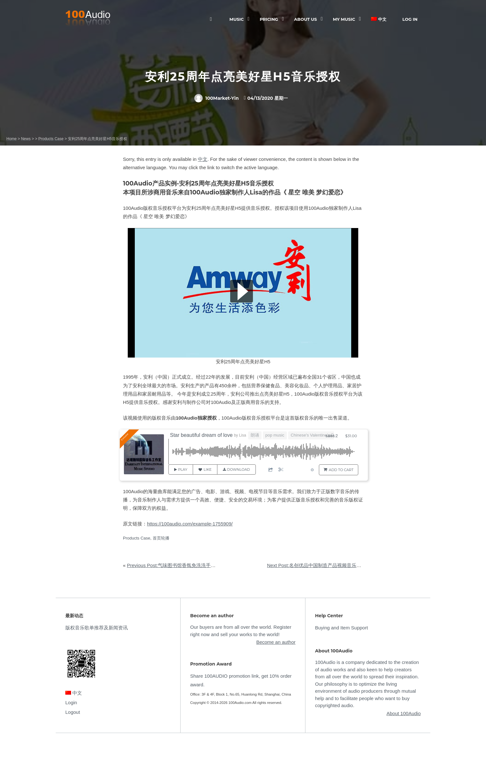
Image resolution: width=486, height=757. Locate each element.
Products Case (136, 538)
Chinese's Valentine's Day (314, 435)
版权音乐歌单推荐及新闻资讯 (96, 627)
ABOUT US (305, 19)
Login (71, 702)
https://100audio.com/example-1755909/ (190, 523)
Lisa (242, 435)
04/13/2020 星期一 (267, 98)
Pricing (269, 19)
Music (237, 19)
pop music (274, 435)
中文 (378, 19)
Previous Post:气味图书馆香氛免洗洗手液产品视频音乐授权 (190, 565)
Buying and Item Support (341, 627)
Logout (72, 712)
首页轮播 (161, 538)
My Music (344, 19)
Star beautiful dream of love (201, 435)
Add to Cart (341, 470)
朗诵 (255, 435)
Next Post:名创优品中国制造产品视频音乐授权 (316, 565)
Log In (409, 19)
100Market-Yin (216, 98)
